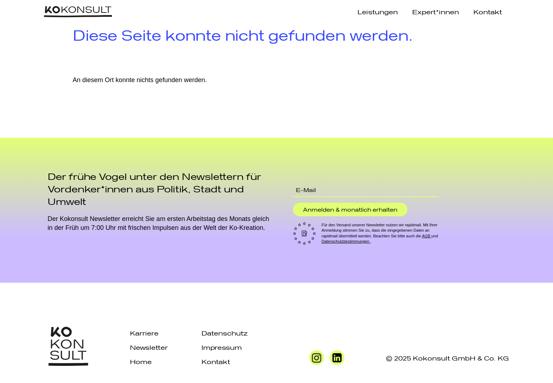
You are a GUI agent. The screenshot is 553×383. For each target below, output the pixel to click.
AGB (426, 236)
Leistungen (377, 12)
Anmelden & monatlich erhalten (350, 209)
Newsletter (149, 347)
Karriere (144, 333)
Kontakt (487, 12)
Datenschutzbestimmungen (346, 241)
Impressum (221, 347)
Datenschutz (224, 333)
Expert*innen (435, 12)
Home (141, 361)
